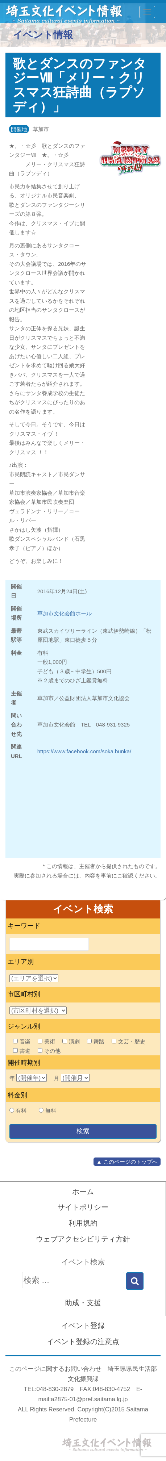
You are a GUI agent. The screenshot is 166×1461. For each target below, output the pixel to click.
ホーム (83, 1192)
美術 (46, 1041)
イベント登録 (83, 1326)
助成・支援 (83, 1303)
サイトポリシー (83, 1207)
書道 (21, 1051)
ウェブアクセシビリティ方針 (83, 1239)
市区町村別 (24, 994)
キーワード (24, 925)
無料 (50, 1111)
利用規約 (83, 1223)
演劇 (71, 1041)
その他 (49, 1051)
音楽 (21, 1041)
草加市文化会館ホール (64, 613)
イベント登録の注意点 (83, 1341)
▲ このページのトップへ (127, 1162)
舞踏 (95, 1041)
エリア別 (21, 961)
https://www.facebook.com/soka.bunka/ (84, 751)
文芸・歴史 (128, 1041)
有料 (21, 1111)
